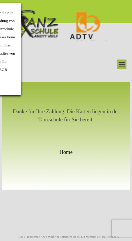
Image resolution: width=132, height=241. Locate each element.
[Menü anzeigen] (121, 64)
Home (66, 152)
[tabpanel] (66, 136)
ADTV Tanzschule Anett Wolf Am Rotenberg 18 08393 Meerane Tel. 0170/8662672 (68, 236)
